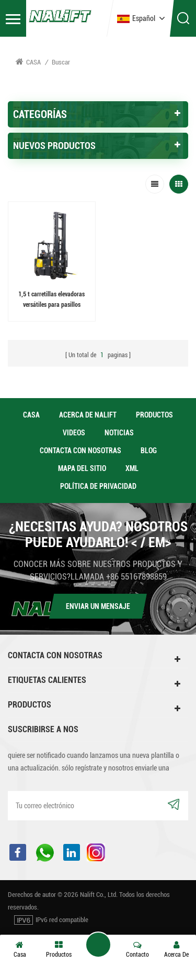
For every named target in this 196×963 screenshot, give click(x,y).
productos (154, 415)
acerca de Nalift (88, 415)
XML (132, 468)
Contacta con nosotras (80, 450)
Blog (149, 450)
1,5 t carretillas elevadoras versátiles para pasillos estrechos (51, 300)
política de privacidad (98, 486)
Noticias (119, 433)
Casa (28, 61)
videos (74, 433)
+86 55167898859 (136, 577)
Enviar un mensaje (98, 606)
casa (31, 415)
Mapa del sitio (82, 468)
